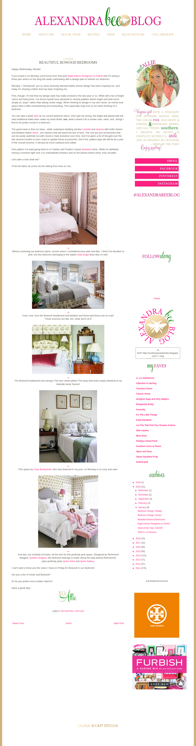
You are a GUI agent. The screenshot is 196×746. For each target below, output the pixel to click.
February (143, 503)
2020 (138, 482)
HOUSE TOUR (71, 34)
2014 (138, 555)
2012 (138, 564)
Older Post (119, 623)
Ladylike (79, 611)
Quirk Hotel (69, 561)
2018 (138, 538)
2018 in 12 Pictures (147, 532)
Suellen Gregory (37, 557)
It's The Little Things (146, 415)
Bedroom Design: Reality (150, 511)
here (36, 116)
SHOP (111, 34)
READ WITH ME (133, 34)
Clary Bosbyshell (42, 469)
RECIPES (94, 34)
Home (26, 34)
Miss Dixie (141, 436)
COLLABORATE (163, 34)
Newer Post (18, 623)
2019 (138, 487)
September (144, 499)
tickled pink (142, 462)
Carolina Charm (144, 388)
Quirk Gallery (87, 561)
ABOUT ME (46, 34)
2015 (138, 551)
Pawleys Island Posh (146, 441)
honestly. (141, 409)
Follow (157, 298)
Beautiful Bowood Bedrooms (151, 519)
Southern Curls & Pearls (148, 446)
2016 (138, 547)
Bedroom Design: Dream (150, 515)
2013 (138, 559)
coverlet (86, 129)
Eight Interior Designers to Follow (85, 76)
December (143, 490)
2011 (138, 568)
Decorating (67, 611)
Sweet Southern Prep (147, 456)
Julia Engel (83, 254)
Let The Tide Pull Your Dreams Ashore (155, 425)
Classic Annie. (143, 394)
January (142, 507)
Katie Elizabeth (144, 420)
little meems (142, 430)
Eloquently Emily (145, 404)
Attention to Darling (146, 383)
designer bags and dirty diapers (152, 399)
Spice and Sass (144, 451)
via (68, 248)
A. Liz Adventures (145, 378)
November (143, 494)
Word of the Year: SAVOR (150, 528)
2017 (138, 543)
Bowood (86, 149)
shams (99, 129)
